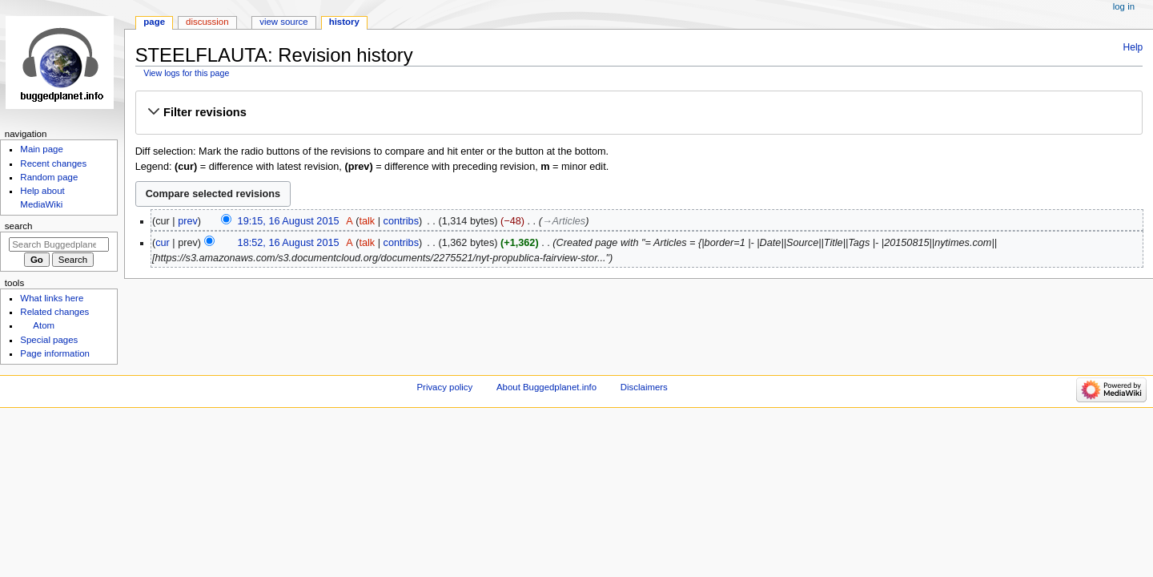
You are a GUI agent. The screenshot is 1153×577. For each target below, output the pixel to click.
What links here (51, 298)
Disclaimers (644, 387)
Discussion (207, 21)
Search (19, 226)
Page (154, 21)
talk (367, 221)
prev (188, 221)
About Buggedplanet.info (546, 387)
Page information (55, 353)
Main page (41, 149)
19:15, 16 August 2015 (288, 221)
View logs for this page (186, 73)
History (344, 21)
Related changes (54, 312)
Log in (1124, 6)
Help (1133, 47)
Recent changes (53, 163)
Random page (49, 177)
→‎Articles (563, 221)
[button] (638, 112)
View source (283, 21)
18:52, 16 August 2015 (288, 242)
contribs (401, 221)
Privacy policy (444, 387)
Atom (43, 325)
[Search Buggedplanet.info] (59, 244)
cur (162, 242)
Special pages (49, 340)
